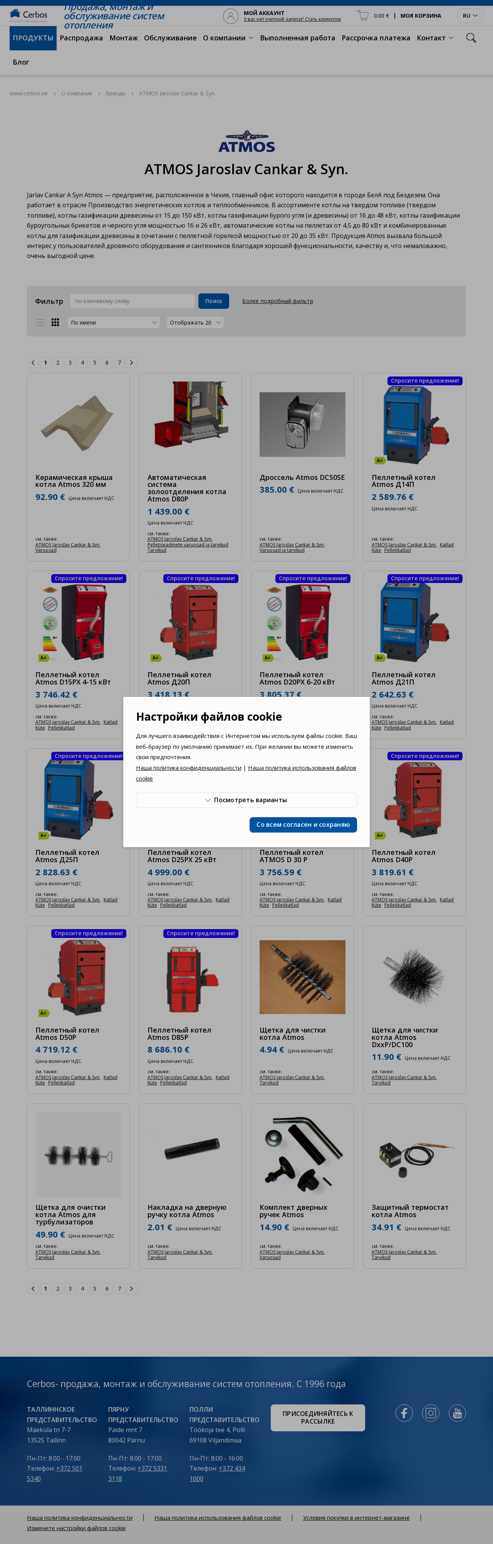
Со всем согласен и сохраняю (303, 824)
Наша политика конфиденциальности (188, 767)
